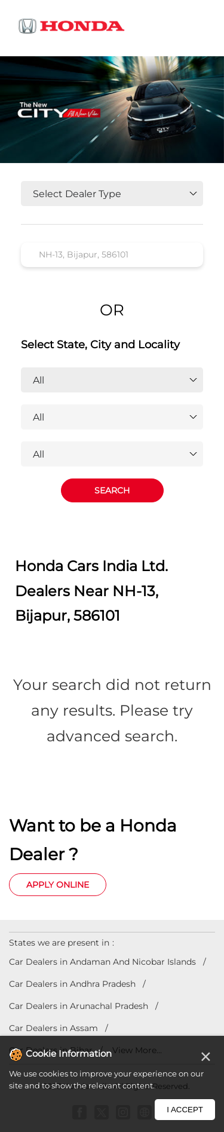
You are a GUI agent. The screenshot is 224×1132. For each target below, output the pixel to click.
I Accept (185, 1109)
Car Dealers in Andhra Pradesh (72, 983)
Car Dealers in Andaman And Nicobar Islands (102, 961)
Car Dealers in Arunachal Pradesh (78, 1006)
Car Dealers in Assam (53, 1028)
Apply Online (57, 884)
